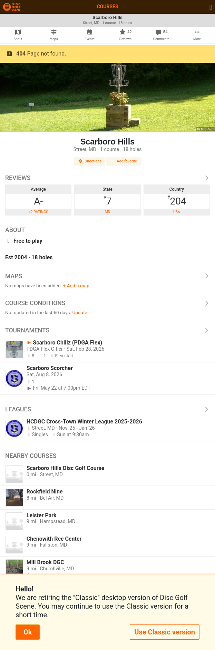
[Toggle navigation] (210, 7)
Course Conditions (107, 303)
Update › (81, 312)
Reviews (107, 177)
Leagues (107, 409)
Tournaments (107, 330)
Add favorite (123, 161)
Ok (27, 632)
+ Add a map (76, 285)
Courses (107, 6)
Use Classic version (164, 632)
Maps (107, 276)
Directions (89, 161)
